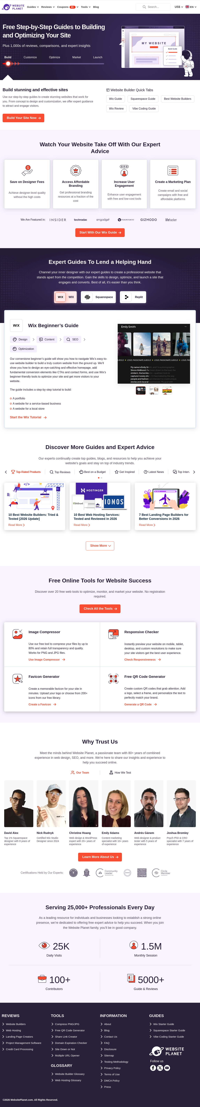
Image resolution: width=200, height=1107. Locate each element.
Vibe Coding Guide (144, 108)
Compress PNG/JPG (68, 1024)
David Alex (11, 832)
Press (108, 1086)
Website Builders (17, 1024)
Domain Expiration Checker (73, 1042)
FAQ (107, 1042)
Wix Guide (115, 98)
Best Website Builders (177, 98)
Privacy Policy (113, 1068)
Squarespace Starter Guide (171, 1030)
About (108, 1024)
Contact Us (111, 1036)
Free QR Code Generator (71, 1030)
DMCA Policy (113, 1080)
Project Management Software (26, 1042)
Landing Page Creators (21, 1036)
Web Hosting (14, 1030)
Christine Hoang (80, 832)
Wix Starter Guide (165, 1024)
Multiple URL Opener (69, 1055)
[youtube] (167, 1068)
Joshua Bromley (177, 832)
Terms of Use (113, 1074)
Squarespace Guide (143, 98)
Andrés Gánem (144, 832)
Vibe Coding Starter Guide (170, 1036)
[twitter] (160, 1068)
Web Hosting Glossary (70, 1080)
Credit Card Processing (21, 1049)
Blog (107, 1030)
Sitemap (109, 1055)
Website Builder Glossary (72, 1073)
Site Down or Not (66, 1049)
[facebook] (153, 1068)
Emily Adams (110, 832)
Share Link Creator (67, 1036)
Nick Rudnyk (45, 832)
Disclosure (111, 1049)
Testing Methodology (118, 1061)
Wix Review (116, 108)
